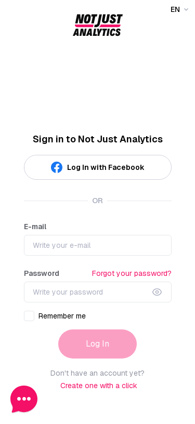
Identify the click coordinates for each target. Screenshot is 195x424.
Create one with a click (98, 385)
